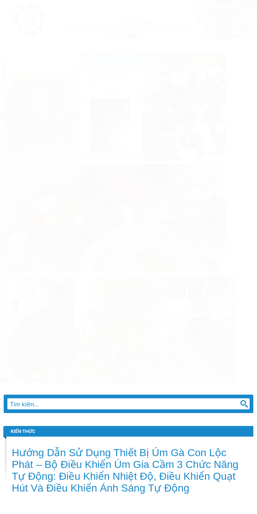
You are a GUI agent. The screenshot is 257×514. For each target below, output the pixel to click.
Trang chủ (21, 46)
